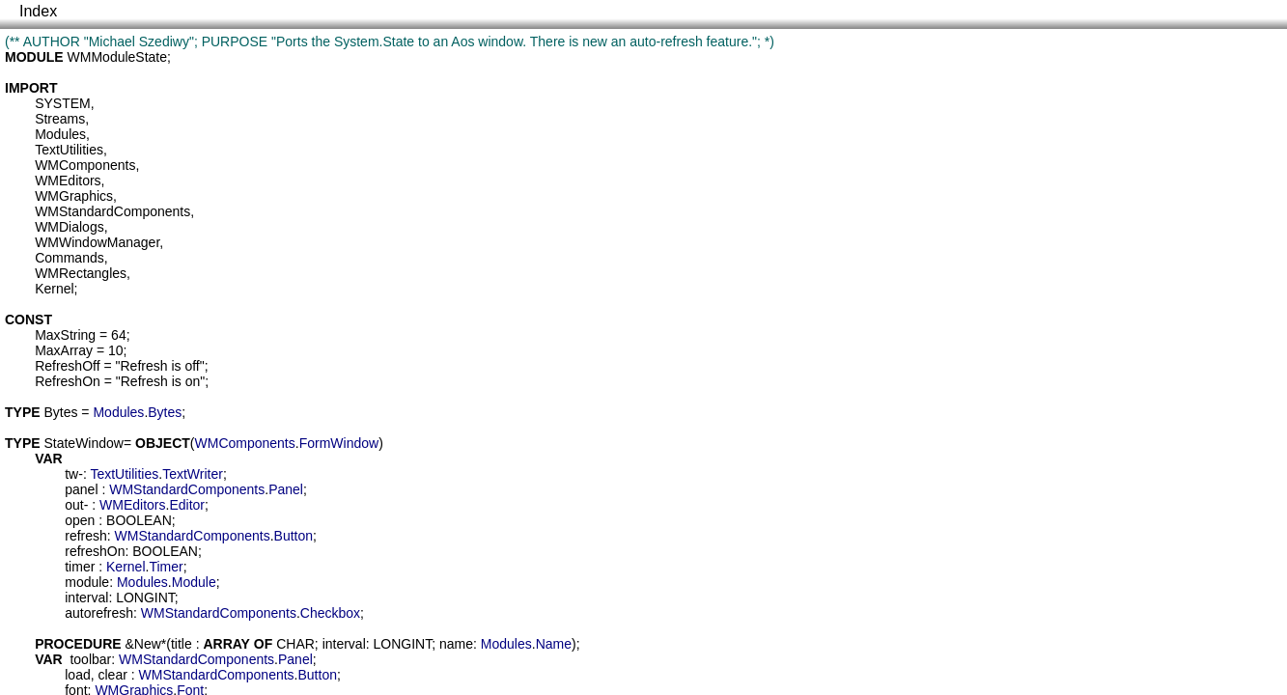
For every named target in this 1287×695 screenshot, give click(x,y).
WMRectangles (80, 273)
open (80, 520)
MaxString (65, 335)
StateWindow (83, 443)
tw (71, 474)
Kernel (54, 288)
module (87, 582)
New (147, 644)
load (77, 674)
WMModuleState (117, 57)
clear (112, 674)
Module (194, 582)
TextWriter (192, 474)
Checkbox (330, 613)
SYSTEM (63, 103)
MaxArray (64, 350)
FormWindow (338, 443)
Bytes (60, 412)
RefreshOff (67, 366)
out (74, 505)
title (181, 644)
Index (38, 11)
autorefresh (99, 613)
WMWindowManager (97, 242)
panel (81, 489)
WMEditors (67, 180)
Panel (285, 489)
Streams (60, 118)
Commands (69, 257)
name (456, 644)
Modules (60, 134)
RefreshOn (67, 381)
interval (86, 597)
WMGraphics (74, 196)
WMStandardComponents (112, 211)
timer (80, 566)
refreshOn (95, 551)
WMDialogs (69, 227)
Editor (187, 505)
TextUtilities (69, 149)
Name (554, 644)
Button (293, 535)
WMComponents (85, 165)
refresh (86, 535)
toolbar (90, 659)
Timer (165, 566)
